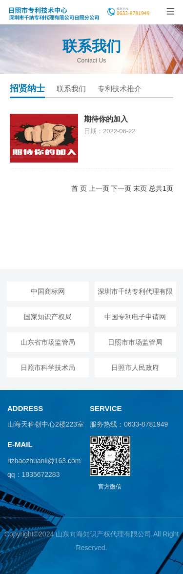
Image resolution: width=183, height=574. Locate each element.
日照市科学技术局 (47, 367)
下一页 (121, 188)
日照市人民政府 (135, 367)
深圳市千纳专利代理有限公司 (135, 294)
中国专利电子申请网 (135, 317)
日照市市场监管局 (135, 342)
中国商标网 (48, 291)
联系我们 (71, 88)
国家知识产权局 (48, 317)
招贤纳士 (27, 88)
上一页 (99, 188)
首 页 (79, 188)
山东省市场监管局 (47, 342)
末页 (140, 188)
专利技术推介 (120, 88)
